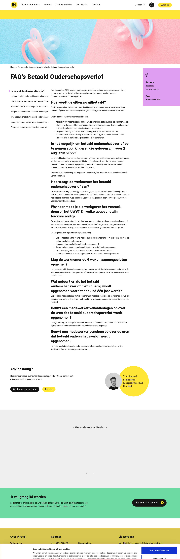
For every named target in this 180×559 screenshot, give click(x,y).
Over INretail (82, 4)
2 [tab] (90, 464)
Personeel (22, 58)
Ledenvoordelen (64, 4)
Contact (96, 4)
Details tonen (38, 554)
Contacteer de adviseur (24, 380)
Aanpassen (159, 544)
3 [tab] (94, 464)
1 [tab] (86, 464)
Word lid (165, 5)
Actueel (48, 4)
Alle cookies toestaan (159, 536)
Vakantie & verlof (36, 58)
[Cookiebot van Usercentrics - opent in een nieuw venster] (16, 554)
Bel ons (49, 380)
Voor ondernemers (30, 4)
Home (13, 58)
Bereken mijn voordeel (147, 493)
